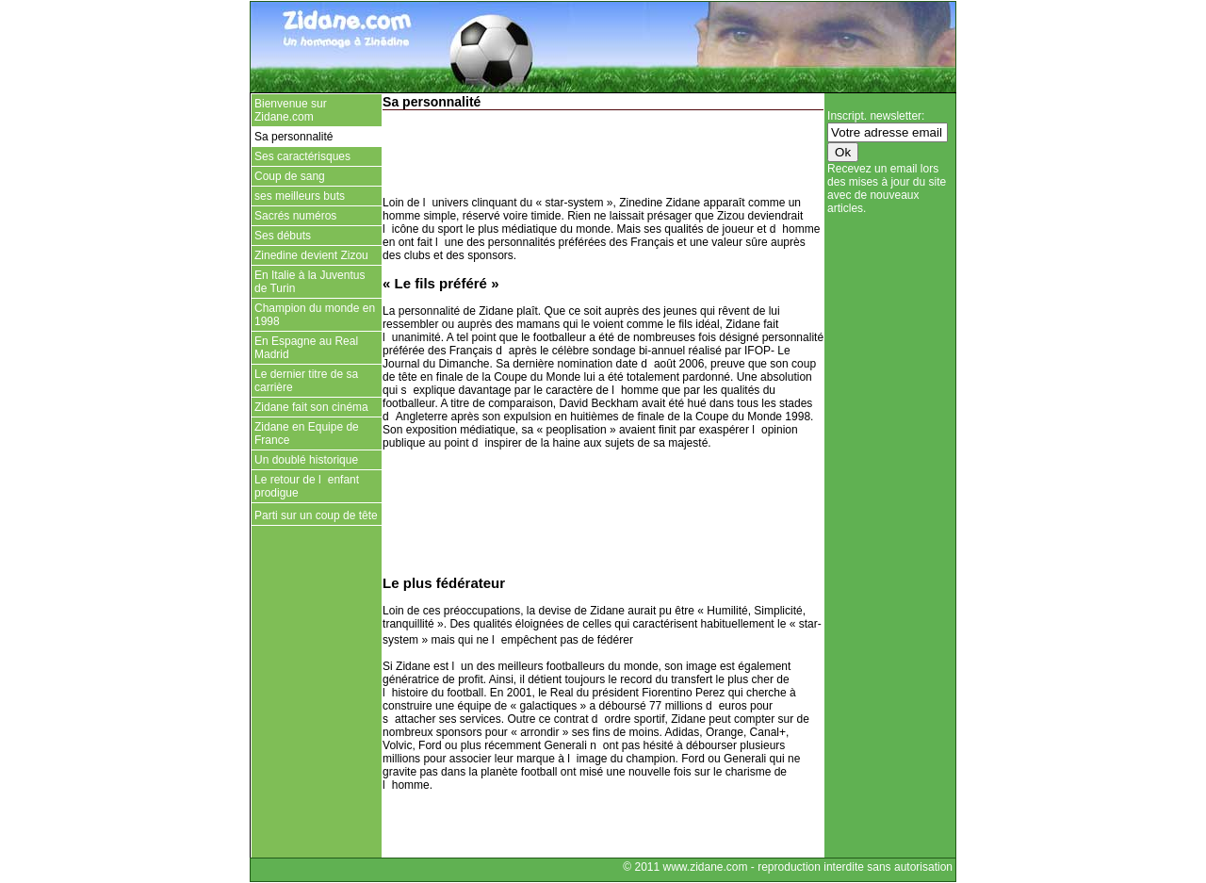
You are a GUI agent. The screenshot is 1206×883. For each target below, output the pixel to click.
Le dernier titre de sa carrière (306, 381)
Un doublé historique (306, 459)
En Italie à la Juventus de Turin (309, 282)
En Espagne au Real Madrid (306, 348)
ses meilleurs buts (299, 196)
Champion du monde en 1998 (314, 315)
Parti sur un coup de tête (316, 515)
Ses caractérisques (302, 156)
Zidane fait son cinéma (311, 407)
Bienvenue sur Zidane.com (290, 110)
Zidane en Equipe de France (306, 433)
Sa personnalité (293, 136)
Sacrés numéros (295, 215)
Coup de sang (289, 176)
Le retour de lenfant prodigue (306, 486)
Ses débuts (282, 235)
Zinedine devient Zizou (311, 255)
